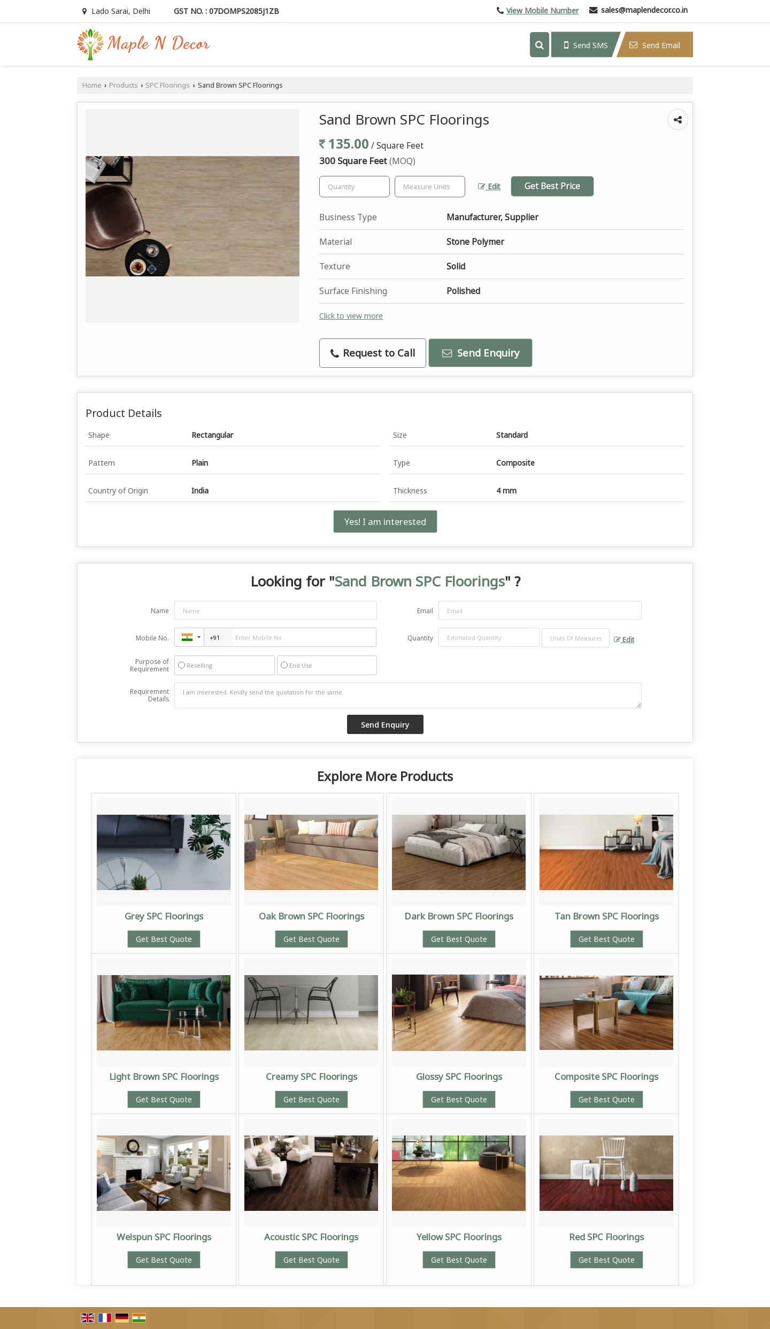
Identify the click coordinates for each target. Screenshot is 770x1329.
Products (123, 85)
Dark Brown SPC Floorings (458, 916)
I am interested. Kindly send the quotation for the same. (408, 695)
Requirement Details (149, 695)
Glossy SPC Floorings (459, 1076)
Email (425, 610)
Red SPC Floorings (606, 1237)
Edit (489, 186)
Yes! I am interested (385, 521)
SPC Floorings (167, 85)
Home (92, 85)
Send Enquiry (480, 352)
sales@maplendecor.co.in (644, 10)
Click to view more (351, 316)
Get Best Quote (164, 939)
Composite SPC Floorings (606, 1076)
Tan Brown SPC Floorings (607, 916)
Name (160, 610)
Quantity (420, 638)
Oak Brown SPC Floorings (311, 916)
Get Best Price (552, 186)
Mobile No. (152, 638)
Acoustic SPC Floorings (311, 1237)
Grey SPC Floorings (164, 916)
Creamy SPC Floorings (311, 1076)
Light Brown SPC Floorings (164, 1076)
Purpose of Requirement (149, 665)
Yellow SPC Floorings (459, 1237)
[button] (542, 10)
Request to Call (372, 352)
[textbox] (430, 186)
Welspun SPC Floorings (164, 1237)
